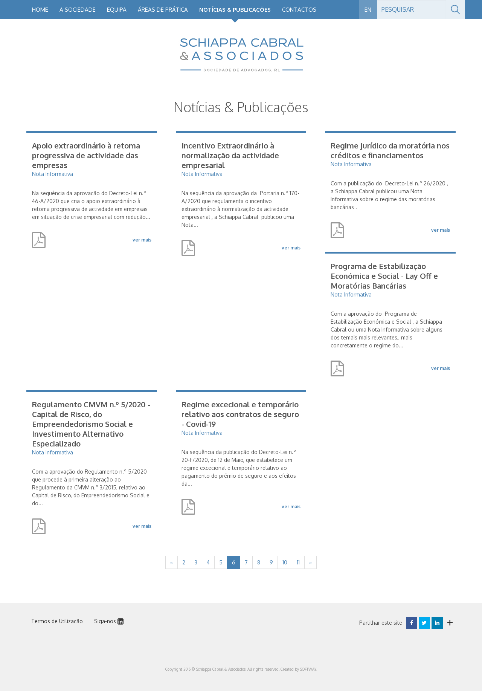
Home (40, 9)
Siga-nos (109, 621)
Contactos (299, 9)
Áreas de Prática (163, 9)
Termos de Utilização (57, 621)
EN (368, 9)
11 (298, 562)
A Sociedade (77, 9)
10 (284, 562)
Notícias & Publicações (235, 9)
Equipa (117, 9)
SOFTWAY (308, 669)
